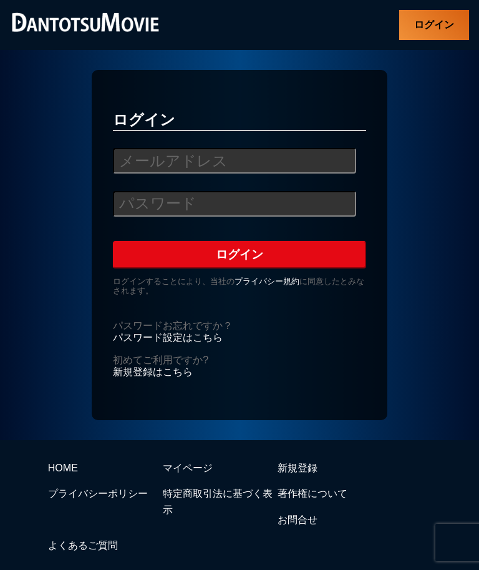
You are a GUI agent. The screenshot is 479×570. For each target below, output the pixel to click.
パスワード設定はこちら (168, 337)
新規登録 (297, 468)
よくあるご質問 (83, 545)
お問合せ (297, 519)
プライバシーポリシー (98, 493)
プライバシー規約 (267, 281)
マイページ (188, 468)
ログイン (434, 24)
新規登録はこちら (153, 371)
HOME (63, 468)
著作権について (312, 493)
